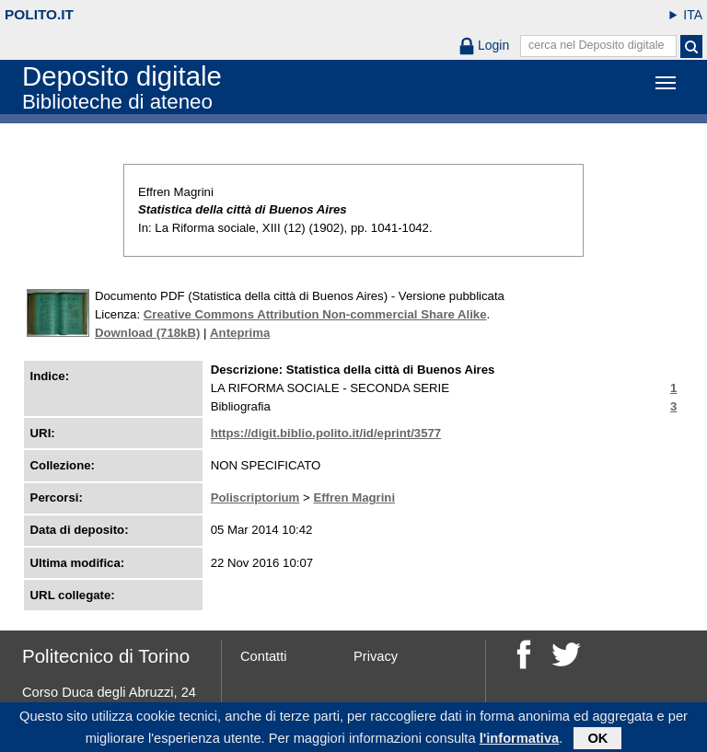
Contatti (263, 656)
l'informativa (520, 739)
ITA (692, 14)
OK (597, 739)
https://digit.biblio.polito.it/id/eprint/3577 (326, 433)
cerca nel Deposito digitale (596, 45)
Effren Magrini (354, 497)
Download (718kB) (147, 333)
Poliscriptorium (255, 497)
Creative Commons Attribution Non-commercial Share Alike (315, 314)
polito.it (39, 14)
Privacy (376, 656)
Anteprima (240, 333)
